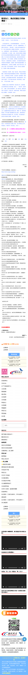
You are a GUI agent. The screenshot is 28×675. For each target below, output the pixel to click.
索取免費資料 (14, 652)
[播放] (3, 548)
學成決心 (3, 402)
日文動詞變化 (5, 478)
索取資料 (3, 497)
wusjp (10, 23)
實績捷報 (3, 391)
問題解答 (3, 408)
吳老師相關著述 (5, 327)
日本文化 (3, 383)
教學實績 (3, 456)
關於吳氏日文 (5, 437)
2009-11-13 (5, 23)
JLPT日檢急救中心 (6, 386)
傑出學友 (3, 394)
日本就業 (3, 400)
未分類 (3, 416)
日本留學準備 (5, 486)
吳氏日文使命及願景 (6, 448)
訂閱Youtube (15, 344)
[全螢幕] (24, 548)
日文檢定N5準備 (5, 480)
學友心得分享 (5, 459)
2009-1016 (3, 179)
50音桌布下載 (5, 470)
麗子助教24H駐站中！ (7, 434)
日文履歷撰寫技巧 (6, 483)
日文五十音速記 (5, 475)
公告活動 (3, 389)
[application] (14, 543)
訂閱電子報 (6, 344)
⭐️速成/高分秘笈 (6, 464)
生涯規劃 (3, 405)
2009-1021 (3, 175)
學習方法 (3, 410)
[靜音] (22, 548)
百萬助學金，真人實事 (7, 450)
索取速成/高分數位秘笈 (7, 467)
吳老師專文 (4, 380)
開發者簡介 (4, 439)
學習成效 (3, 413)
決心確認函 (4, 502)
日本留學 (3, 397)
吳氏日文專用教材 (6, 445)
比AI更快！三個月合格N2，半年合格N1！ (12, 494)
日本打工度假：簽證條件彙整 (9, 489)
